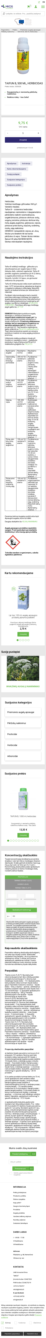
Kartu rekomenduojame (16, 169)
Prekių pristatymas (19, 1192)
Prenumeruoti (24, 1168)
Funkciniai (20, 1323)
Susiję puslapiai (13, 174)
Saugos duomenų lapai (21, 1206)
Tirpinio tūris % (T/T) (23, 888)
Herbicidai (12, 745)
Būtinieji (6, 1323)
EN (44, 2)
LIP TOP (20, 307)
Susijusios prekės (14, 185)
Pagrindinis (6, 30)
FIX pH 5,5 (29, 344)
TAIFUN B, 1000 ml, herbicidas (23, 816)
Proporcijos (23, 877)
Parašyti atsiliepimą (24, 1154)
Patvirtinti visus (32, 1334)
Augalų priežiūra (19, 1213)
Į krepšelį (23, 140)
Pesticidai (12, 734)
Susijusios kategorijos (16, 180)
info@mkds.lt (18, 1300)
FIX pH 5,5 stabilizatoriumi (28, 329)
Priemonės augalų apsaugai (31, 30)
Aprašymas (11, 163)
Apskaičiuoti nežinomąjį (22, 910)
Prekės (16, 30)
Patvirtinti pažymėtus (12, 1334)
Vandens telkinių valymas (22, 1216)
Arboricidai (12, 756)
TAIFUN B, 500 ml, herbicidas (27, 32)
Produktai (16, 1210)
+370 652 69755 (18, 1296)
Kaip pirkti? (17, 1203)
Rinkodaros (7, 1328)
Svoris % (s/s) (23, 884)
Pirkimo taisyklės (19, 1199)
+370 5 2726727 (18, 1286)
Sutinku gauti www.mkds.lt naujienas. (21, 1174)
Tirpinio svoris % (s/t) (23, 880)
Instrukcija (26, 163)
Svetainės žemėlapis (20, 1223)
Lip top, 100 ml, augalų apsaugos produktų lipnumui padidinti (23, 616)
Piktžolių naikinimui (8, 32)
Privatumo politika (19, 1196)
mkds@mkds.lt (18, 1289)
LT (39, 2)
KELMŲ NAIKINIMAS (29, 522)
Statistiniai (35, 1323)
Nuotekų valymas (19, 1220)
